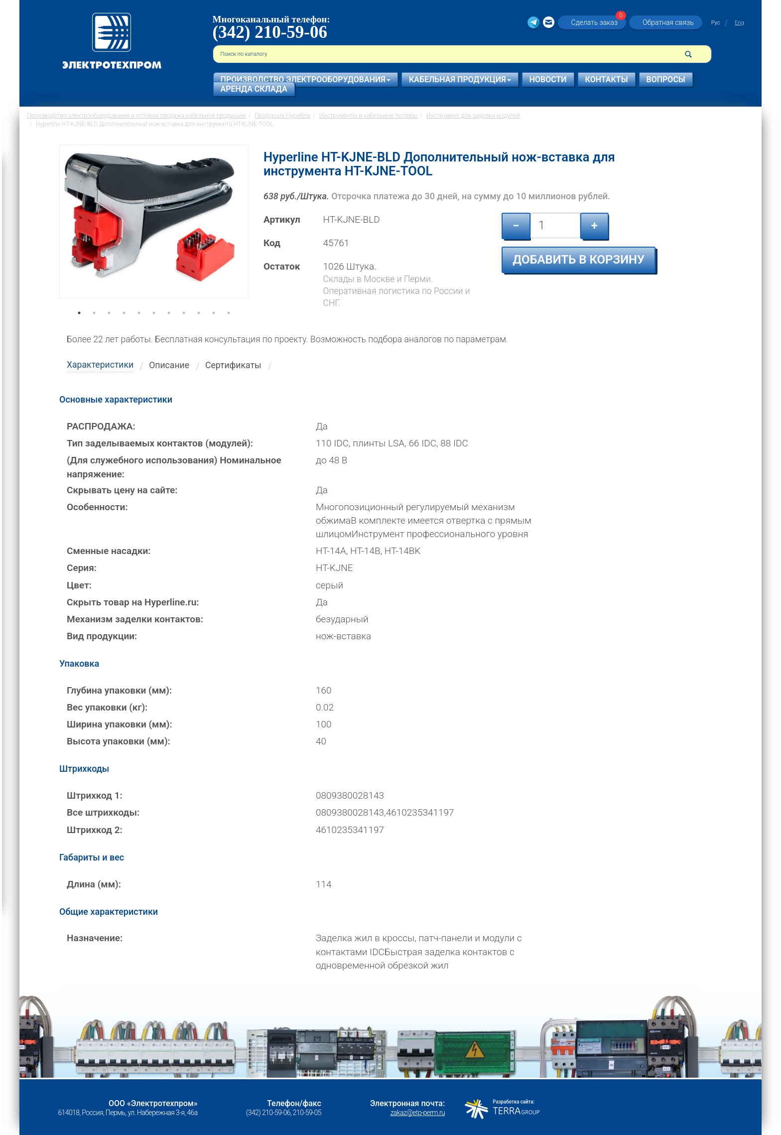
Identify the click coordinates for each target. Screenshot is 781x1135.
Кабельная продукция (460, 79)
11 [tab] (229, 327)
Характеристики (100, 365)
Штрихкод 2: (95, 830)
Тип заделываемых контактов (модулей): (160, 443)
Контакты (606, 79)
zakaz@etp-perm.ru (417, 1113)
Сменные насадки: (109, 551)
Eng (739, 22)
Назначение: (95, 938)
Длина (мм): (94, 884)
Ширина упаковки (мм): (119, 724)
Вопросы (666, 79)
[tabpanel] (154, 231)
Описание (169, 365)
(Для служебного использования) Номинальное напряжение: (174, 466)
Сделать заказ (597, 22)
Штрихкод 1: (95, 795)
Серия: (82, 567)
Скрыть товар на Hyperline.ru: (133, 602)
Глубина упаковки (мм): (119, 690)
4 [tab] (124, 327)
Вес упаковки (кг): (107, 707)
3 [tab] (109, 327)
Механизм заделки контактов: (135, 619)
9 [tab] (199, 327)
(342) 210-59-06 (270, 32)
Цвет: (79, 585)
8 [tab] (184, 327)
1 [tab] (79, 327)
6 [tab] (154, 327)
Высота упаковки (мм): (118, 741)
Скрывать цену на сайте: (122, 490)
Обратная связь (668, 22)
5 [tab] (139, 327)
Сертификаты (233, 365)
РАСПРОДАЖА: (101, 426)
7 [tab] (169, 327)
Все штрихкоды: (103, 812)
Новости (548, 79)
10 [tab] (214, 327)
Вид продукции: (102, 636)
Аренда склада (254, 89)
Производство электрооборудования (305, 79)
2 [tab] (94, 327)
